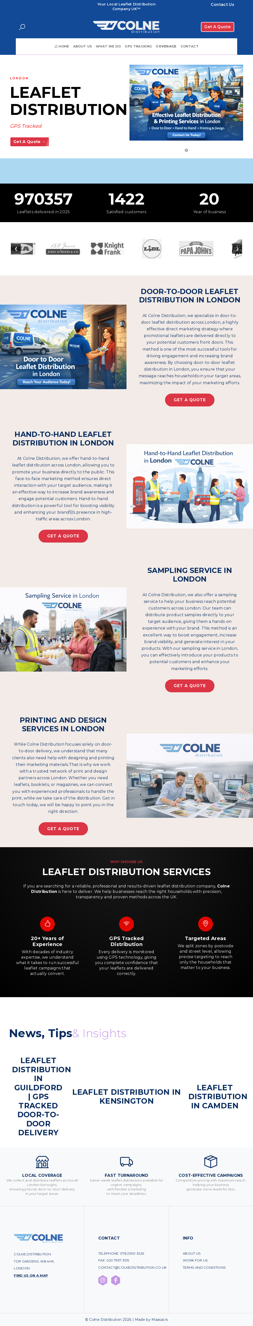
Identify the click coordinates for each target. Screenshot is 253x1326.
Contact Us (222, 4)
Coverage (166, 46)
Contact (190, 46)
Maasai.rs (159, 1319)
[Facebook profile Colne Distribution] (115, 1280)
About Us (82, 46)
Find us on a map (31, 1275)
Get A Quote (217, 26)
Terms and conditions (204, 1267)
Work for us (195, 1260)
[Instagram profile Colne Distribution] (102, 1280)
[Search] (22, 27)
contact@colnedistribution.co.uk (132, 1267)
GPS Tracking (138, 46)
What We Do (108, 46)
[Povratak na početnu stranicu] (126, 27)
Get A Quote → (29, 141)
